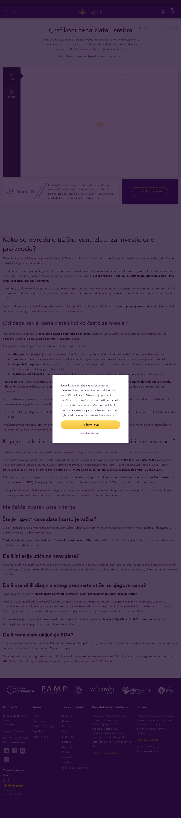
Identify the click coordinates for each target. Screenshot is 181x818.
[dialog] (90, 409)
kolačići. (111, 415)
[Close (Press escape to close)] (172, 9)
